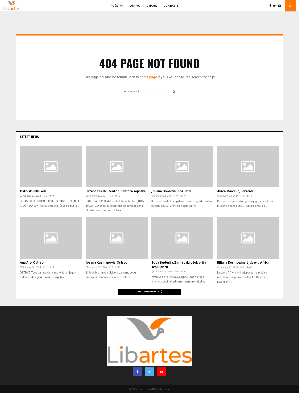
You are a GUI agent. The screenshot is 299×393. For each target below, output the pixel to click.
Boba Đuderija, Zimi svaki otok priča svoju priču (178, 265)
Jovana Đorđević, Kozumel (171, 191)
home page (148, 77)
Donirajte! (171, 5)
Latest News (29, 136)
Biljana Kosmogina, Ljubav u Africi (243, 262)
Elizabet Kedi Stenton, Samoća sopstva (115, 191)
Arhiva (135, 5)
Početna (117, 5)
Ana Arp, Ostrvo (32, 262)
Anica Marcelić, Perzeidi (235, 191)
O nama (151, 5)
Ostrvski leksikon (33, 191)
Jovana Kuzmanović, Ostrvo (106, 262)
